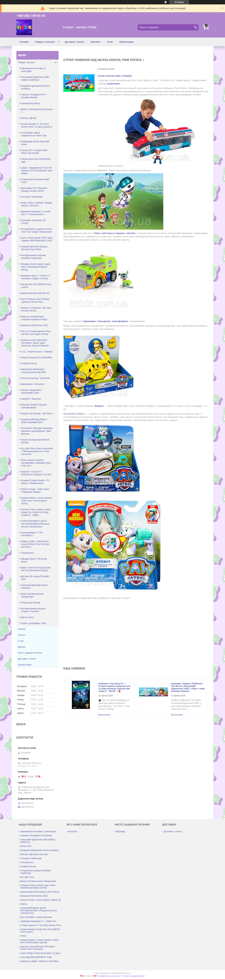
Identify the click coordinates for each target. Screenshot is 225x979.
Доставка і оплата (74, 42)
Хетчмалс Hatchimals (31, 197)
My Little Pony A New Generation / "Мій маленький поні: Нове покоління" (37, 451)
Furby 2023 (25, 846)
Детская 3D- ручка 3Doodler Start (35, 577)
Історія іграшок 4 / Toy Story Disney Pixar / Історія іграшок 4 (36, 125)
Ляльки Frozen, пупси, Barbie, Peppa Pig (40, 900)
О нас (110, 42)
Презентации (126, 42)
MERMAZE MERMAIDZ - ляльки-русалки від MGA (33, 370)
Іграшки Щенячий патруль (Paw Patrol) (39, 892)
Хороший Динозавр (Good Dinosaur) (34, 586)
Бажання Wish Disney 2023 (34, 325)
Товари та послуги (45, 42)
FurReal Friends (29, 363)
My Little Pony (27, 877)
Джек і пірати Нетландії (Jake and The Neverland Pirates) (35, 569)
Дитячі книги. (27, 617)
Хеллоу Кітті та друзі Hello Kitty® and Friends (34, 151)
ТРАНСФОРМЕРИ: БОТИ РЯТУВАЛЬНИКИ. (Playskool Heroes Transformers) (38, 910)
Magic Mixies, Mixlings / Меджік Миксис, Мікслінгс (36, 204)
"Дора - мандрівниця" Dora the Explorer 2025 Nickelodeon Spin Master (36, 170)
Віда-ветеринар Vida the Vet (35, 293)
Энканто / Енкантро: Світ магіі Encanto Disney (36, 309)
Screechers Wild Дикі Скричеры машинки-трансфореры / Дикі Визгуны (36, 431)
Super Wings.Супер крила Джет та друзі (40, 953)
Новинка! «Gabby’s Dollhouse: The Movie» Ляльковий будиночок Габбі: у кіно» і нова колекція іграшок (188, 687)
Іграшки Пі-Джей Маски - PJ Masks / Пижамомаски (35, 481)
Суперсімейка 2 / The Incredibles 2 (31, 534)
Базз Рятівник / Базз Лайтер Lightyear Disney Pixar (35, 300)
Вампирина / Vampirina (32, 384)
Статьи (21, 635)
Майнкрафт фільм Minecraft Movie (35, 143)
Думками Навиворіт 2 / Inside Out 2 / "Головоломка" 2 (35, 213)
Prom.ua (127, 973)
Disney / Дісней (28, 118)
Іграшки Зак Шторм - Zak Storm (36, 413)
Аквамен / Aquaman (31, 399)
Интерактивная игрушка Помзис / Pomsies (33, 610)
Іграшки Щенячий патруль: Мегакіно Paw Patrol (34, 248)
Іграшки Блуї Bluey (30, 103)
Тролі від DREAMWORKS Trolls (36, 957)
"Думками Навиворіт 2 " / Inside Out (38, 921)
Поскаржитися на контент (109, 976)
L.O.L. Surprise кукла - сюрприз (36, 351)
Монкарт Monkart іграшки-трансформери (34, 406)
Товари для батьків (30, 602)
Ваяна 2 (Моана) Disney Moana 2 (36, 110)
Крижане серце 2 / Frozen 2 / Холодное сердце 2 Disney (35, 277)
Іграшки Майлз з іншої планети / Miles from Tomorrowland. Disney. (36, 501)
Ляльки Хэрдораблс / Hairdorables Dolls (31, 391)
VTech (23, 936)
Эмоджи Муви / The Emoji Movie (34, 560)
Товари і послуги (26, 62)
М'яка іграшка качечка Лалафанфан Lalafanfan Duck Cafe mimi (36, 463)
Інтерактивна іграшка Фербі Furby (35, 180)
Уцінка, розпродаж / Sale (33, 623)
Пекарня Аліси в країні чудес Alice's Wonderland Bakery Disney (35, 267)
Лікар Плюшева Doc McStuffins (36, 357)
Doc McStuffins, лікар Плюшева (36, 917)
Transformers (27, 553)
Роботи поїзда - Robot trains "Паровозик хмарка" (35, 490)
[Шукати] (195, 27)
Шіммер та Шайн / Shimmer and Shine (39, 961)
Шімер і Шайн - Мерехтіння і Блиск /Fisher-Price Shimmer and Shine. (35, 544)
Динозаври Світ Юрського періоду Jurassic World (34, 189)
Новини (22, 629)
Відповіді (120, 831)
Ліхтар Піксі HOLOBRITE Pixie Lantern (36, 285)
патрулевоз (113, 83)
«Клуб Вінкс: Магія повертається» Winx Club (34, 134)
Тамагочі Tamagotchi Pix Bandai (36, 835)
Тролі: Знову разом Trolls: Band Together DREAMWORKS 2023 (36, 239)
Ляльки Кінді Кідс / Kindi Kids (35, 378)
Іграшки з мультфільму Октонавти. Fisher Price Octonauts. (37, 947)
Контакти (95, 42)
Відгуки (21, 647)
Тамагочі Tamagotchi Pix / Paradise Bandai (33, 96)
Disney (23, 904)
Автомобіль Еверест (74, 413)
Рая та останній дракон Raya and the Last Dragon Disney (35, 332)
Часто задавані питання (30, 653)
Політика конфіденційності (133, 976)
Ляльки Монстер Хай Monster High (36, 160)
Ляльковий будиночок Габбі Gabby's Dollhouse (35, 78)
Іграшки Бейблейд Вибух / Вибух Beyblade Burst (34, 420)
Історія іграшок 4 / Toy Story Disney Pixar (40, 925)
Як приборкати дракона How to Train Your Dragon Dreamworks (36, 230)
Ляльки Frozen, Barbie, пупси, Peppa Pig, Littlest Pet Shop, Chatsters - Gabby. (36, 512)
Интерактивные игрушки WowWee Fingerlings (33, 256)
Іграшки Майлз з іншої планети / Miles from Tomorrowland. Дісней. (39, 941)
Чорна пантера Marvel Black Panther (35, 441)
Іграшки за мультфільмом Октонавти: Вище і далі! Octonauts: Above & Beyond (34, 343)
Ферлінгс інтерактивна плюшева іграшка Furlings (34, 318)
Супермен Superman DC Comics (33, 221)
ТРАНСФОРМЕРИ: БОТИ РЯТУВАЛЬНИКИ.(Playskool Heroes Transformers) (35, 524)
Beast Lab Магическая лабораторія (32, 595)
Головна (24, 42)
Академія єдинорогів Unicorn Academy (35, 87)
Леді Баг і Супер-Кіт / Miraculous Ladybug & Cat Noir (36, 473)
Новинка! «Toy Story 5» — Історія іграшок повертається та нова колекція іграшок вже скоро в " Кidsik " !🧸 (114, 687)
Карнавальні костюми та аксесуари (33, 69)
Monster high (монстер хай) (34, 854)
